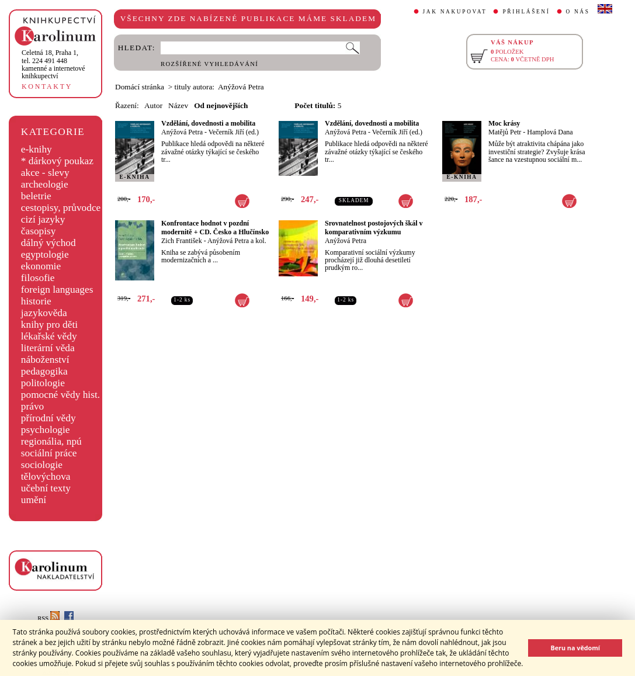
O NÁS (578, 12)
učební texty (46, 488)
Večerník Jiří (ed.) (234, 132)
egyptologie (45, 254)
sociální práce (49, 453)
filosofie (38, 277)
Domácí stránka (139, 86)
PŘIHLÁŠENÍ (526, 12)
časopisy (38, 231)
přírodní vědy (48, 418)
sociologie (42, 464)
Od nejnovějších (221, 105)
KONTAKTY (47, 86)
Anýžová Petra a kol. (236, 241)
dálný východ (48, 242)
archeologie (44, 184)
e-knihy (36, 149)
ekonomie (41, 266)
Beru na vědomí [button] (575, 647)
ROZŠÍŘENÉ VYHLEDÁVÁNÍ (209, 64)
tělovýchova (46, 476)
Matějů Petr (504, 132)
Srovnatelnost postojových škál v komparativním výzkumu (373, 227)
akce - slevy (45, 172)
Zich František (181, 241)
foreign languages (57, 289)
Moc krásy (504, 123)
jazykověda (44, 312)
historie (36, 301)
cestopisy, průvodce (61, 207)
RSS (48, 618)
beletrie (36, 196)
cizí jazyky (43, 219)
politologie (43, 383)
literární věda (48, 347)
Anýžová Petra (182, 132)
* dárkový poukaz (57, 161)
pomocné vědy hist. (60, 394)
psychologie (45, 429)
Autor (153, 105)
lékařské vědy (49, 336)
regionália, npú (51, 441)
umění (33, 499)
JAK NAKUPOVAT (455, 12)
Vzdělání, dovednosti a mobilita (208, 123)
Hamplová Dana (549, 132)
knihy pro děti (49, 324)
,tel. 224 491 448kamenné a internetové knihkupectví (53, 64)
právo (32, 406)
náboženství (45, 359)
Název (178, 105)
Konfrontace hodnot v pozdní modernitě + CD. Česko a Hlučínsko (215, 227)
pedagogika (44, 371)
